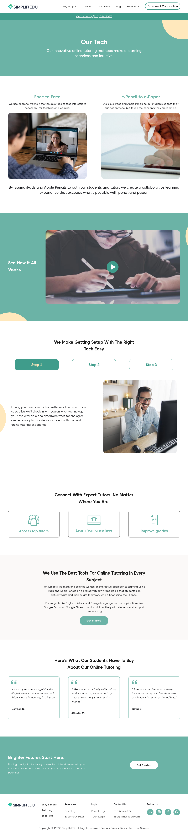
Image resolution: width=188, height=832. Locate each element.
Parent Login (98, 811)
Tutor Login (98, 816)
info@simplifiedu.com (127, 816)
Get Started (94, 620)
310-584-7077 (122, 811)
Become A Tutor (74, 816)
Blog (118, 6)
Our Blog (69, 811)
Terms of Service (139, 828)
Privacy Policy (119, 828)
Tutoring (87, 6)
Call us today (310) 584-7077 (94, 16)
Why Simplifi (69, 6)
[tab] (37, 364)
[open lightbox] (113, 267)
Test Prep (104, 6)
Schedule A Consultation (163, 6)
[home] (22, 6)
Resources (133, 6)
